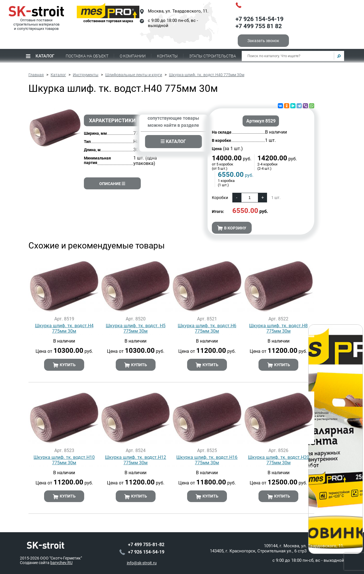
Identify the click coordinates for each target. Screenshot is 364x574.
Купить (64, 365)
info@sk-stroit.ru (142, 563)
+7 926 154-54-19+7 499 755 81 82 (259, 23)
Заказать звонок (263, 40)
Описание (112, 183)
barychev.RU (61, 562)
